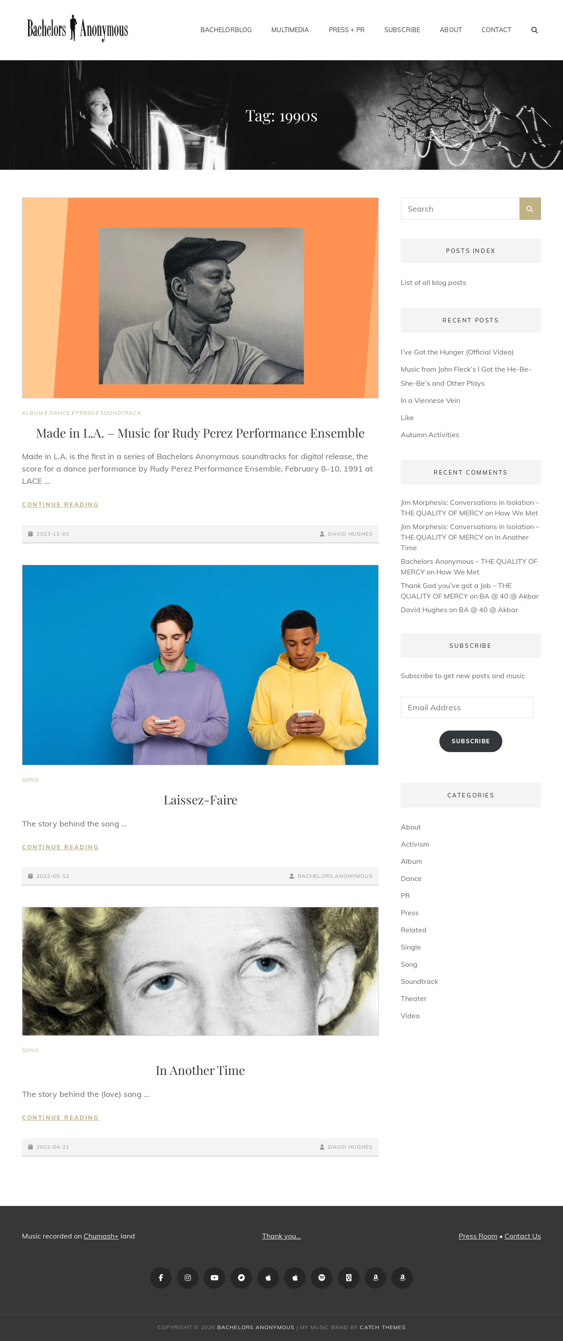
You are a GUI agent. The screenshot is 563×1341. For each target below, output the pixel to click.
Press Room (478, 1235)
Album (33, 412)
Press (85, 412)
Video (410, 1015)
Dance (59, 412)
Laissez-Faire (201, 799)
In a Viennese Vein (430, 400)
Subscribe (402, 30)
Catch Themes (382, 1327)
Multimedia (290, 30)
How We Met (516, 512)
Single (411, 947)
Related (414, 929)
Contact (496, 30)
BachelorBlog (226, 30)
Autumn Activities (430, 434)
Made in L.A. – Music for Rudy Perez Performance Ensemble (200, 432)
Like (407, 417)
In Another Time (200, 1070)
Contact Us (523, 1235)
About (451, 30)
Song (30, 779)
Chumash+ (101, 1235)
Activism (415, 844)
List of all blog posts (433, 282)
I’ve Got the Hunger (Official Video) (457, 351)
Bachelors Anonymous (335, 876)
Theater (414, 998)
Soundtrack (121, 412)
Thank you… (281, 1235)
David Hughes (350, 533)
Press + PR (347, 30)
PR (405, 895)
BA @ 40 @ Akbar (509, 596)
